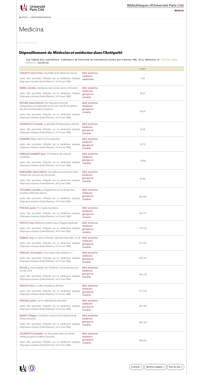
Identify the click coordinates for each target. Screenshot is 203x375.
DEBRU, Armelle (28, 87)
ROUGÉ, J (24, 267)
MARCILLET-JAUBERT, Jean (33, 153)
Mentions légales (154, 366)
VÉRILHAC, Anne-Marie (31, 252)
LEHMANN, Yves (28, 138)
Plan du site (174, 366)
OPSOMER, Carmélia (30, 189)
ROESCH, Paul (27, 222)
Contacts (135, 366)
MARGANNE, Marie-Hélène (33, 171)
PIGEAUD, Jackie (28, 207)
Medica (179, 10)
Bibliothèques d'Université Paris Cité (155, 5)
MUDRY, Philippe (28, 315)
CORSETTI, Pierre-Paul (31, 72)
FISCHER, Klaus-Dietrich (32, 102)
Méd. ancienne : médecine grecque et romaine (90, 92)
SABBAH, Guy (26, 237)
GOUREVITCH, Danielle (31, 123)
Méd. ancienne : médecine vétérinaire (90, 76)
